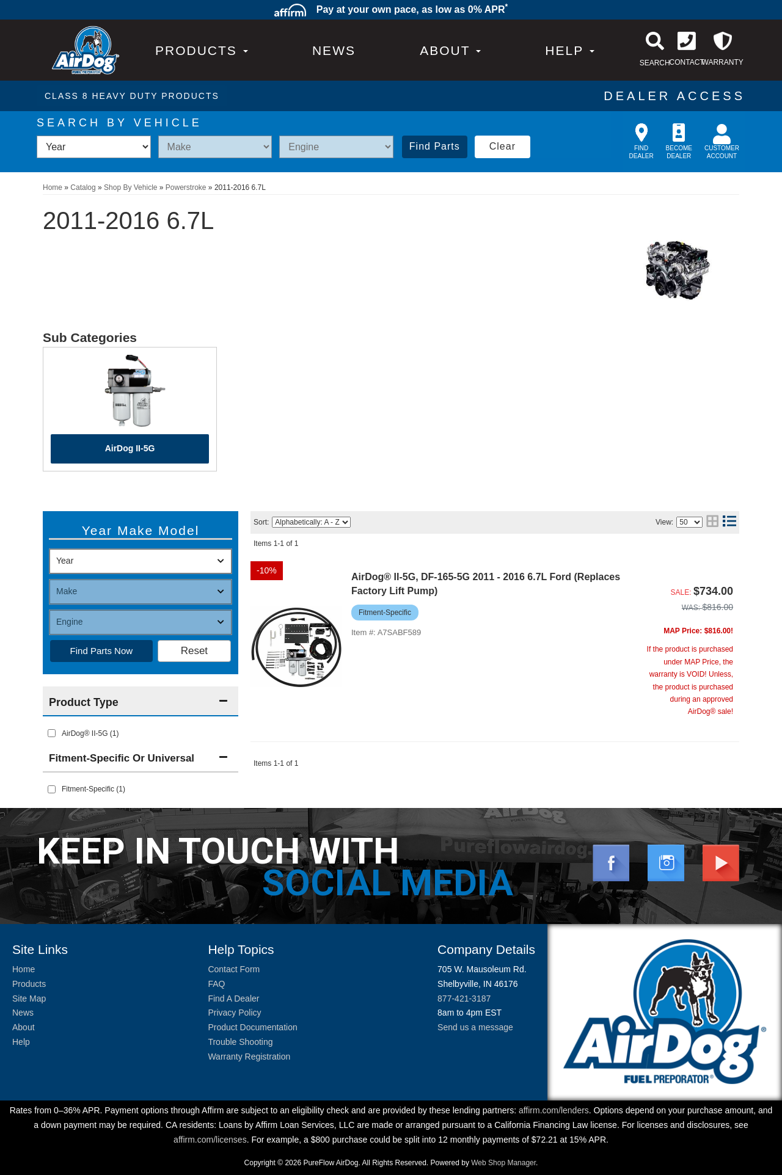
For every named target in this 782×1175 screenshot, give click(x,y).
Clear (502, 146)
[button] (450, 50)
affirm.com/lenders (554, 1110)
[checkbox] (52, 789)
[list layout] (729, 522)
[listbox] (93, 147)
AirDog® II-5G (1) (90, 733)
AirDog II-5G (130, 448)
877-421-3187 (464, 998)
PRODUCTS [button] (201, 50)
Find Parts (434, 146)
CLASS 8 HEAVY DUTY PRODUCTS (132, 96)
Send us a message (475, 1027)
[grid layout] (712, 522)
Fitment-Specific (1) (93, 789)
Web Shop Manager (503, 1163)
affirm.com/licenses (210, 1139)
